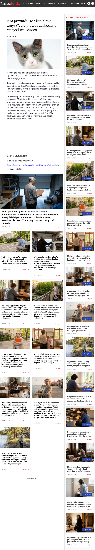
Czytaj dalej (31, 478)
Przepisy (62, 3)
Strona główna (31, 3)
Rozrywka (49, 3)
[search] (92, 3)
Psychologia (78, 3)
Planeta (10, 3)
